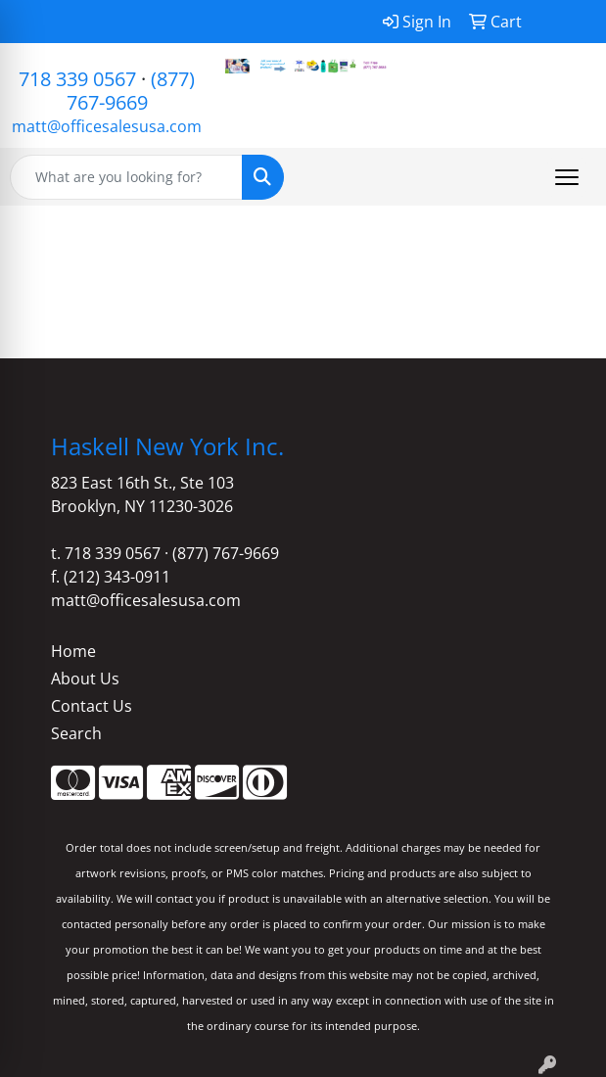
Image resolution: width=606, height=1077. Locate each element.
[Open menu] (566, 177)
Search (76, 733)
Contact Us (91, 706)
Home (73, 651)
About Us (85, 678)
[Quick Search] (126, 177)
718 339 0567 (77, 79)
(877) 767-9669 (131, 91)
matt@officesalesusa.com (107, 126)
